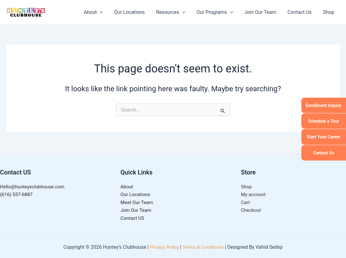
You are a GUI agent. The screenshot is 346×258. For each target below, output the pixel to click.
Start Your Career (323, 136)
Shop (329, 12)
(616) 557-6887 (17, 194)
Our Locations (137, 12)
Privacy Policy (163, 247)
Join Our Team (264, 12)
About (102, 12)
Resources (177, 12)
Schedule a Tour (323, 121)
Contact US (132, 218)
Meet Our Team (137, 202)
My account (254, 194)
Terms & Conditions (203, 247)
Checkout (251, 210)
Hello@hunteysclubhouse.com (33, 185)
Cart (245, 202)
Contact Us (323, 152)
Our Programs (219, 12)
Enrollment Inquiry (323, 105)
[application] (109, 12)
